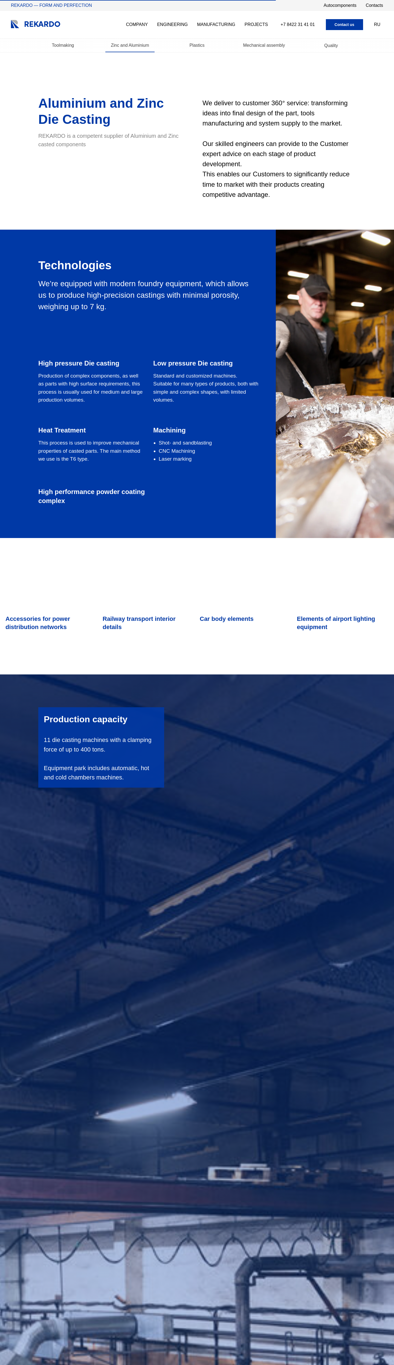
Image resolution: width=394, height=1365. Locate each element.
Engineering (172, 24)
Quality (331, 45)
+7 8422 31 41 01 (298, 24)
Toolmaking (63, 45)
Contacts (374, 5)
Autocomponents (340, 5)
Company (137, 24)
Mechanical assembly (264, 45)
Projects (256, 24)
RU (377, 24)
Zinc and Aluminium (130, 45)
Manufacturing (216, 24)
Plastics (196, 45)
